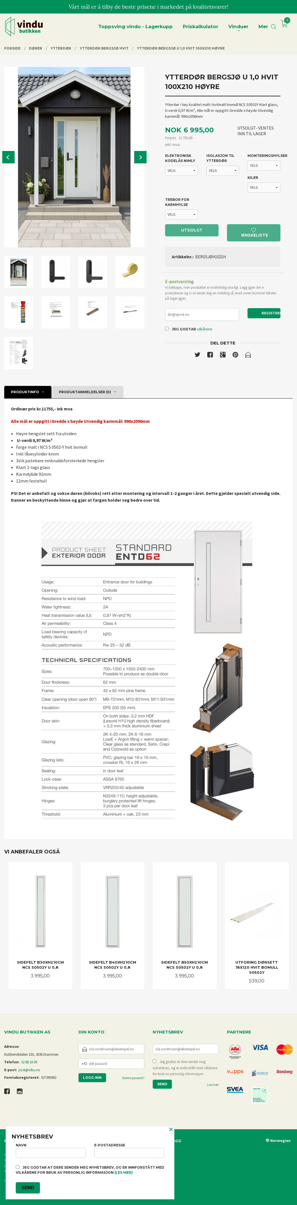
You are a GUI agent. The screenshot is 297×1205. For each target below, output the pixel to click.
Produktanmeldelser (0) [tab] (85, 392)
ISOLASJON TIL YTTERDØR (220, 158)
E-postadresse (129, 1150)
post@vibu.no (29, 1070)
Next (140, 157)
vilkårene (204, 329)
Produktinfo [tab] (25, 392)
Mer (263, 26)
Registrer (271, 313)
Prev (8, 157)
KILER (253, 177)
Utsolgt (191, 230)
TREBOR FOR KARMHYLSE (177, 202)
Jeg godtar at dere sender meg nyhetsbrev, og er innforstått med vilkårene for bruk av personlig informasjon (185, 1067)
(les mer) (123, 1172)
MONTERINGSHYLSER (264, 156)
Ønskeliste (254, 233)
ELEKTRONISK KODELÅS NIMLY (180, 158)
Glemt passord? (133, 1078)
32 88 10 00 (29, 1062)
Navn (51, 1150)
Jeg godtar (184, 329)
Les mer (213, 1084)
